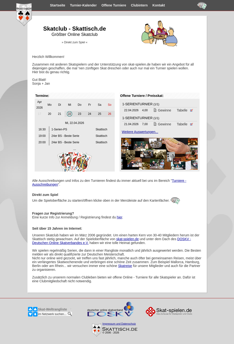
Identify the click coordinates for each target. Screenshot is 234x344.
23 (79, 114)
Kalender (75, 5)
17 (39, 114)
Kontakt (150, 5)
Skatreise (125, 266)
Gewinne (162, 110)
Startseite (49, 5)
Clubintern (131, 5)
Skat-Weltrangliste (52, 309)
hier (119, 217)
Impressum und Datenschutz (119, 323)
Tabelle (185, 110)
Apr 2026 (39, 104)
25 (99, 114)
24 (89, 114)
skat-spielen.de (127, 239)
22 (69, 114)
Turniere (105, 5)
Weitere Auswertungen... (140, 132)
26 (109, 114)
